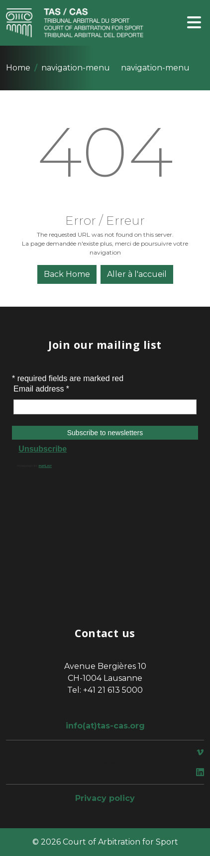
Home (18, 67)
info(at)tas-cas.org (105, 725)
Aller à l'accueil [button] (137, 274)
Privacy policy (105, 798)
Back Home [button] (67, 274)
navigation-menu (75, 67)
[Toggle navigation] (194, 23)
